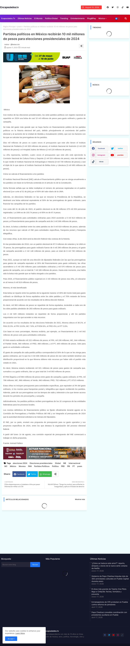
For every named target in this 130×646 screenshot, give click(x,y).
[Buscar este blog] (15, 564)
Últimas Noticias (25, 18)
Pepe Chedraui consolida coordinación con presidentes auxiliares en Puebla (109, 613)
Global (58, 463)
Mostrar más (80, 499)
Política (55, 466)
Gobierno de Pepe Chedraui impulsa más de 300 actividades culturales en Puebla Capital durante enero (110, 578)
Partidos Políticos (42, 466)
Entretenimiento (78, 18)
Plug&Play (91, 18)
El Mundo (38, 18)
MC (5, 466)
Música (102, 18)
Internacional (74, 463)
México (13, 466)
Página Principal (9, 27)
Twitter (33, 474)
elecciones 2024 (20, 463)
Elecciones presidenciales (41, 463)
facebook (101, 148)
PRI (68, 466)
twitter (120, 148)
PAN (30, 466)
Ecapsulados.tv (8, 18)
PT (73, 466)
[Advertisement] (46, 531)
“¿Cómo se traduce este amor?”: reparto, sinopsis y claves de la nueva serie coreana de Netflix (109, 565)
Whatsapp (46, 474)
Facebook (21, 474)
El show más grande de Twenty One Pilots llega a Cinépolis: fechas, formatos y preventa (109, 591)
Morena (22, 466)
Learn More (20, 633)
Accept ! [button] (11, 639)
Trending (64, 18)
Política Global (51, 18)
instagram (101, 155)
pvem (19, 27)
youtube (120, 155)
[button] (125, 18)
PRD (63, 466)
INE (64, 463)
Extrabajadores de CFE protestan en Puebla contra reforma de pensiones (110, 603)
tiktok (101, 162)
